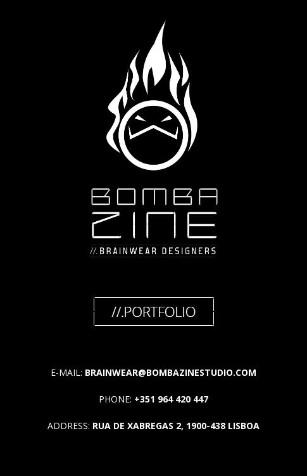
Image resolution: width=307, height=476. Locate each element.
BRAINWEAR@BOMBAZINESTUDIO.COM (170, 372)
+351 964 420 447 (171, 399)
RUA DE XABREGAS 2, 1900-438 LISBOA (176, 426)
